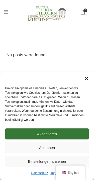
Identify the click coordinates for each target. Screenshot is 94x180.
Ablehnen (47, 148)
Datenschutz (39, 173)
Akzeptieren (47, 134)
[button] (86, 78)
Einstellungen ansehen (47, 161)
